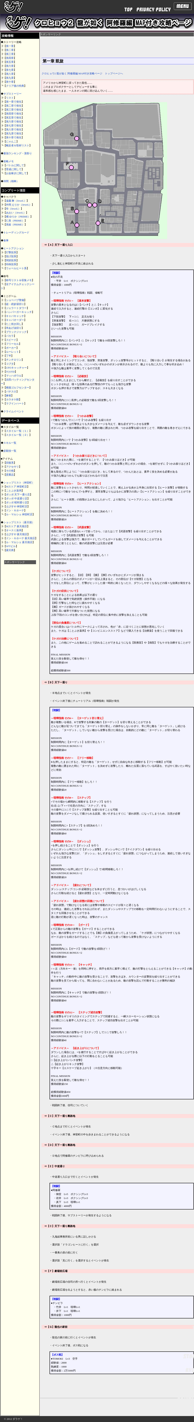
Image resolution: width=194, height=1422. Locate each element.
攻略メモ (8, 161)
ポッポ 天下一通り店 (18, 494)
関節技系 (11, 260)
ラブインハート (15, 403)
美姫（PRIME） (15, 224)
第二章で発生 (13, 105)
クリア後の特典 (15, 85)
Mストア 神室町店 (16, 486)
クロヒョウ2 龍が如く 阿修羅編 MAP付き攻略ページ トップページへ (82, 73)
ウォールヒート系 (16, 268)
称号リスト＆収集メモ (19, 280)
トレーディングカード (16, 232)
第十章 (10, 81)
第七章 (10, 69)
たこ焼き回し (13, 323)
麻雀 (8, 395)
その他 (10, 470)
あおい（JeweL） (16, 212)
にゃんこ (11, 141)
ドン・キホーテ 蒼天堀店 (20, 538)
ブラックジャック (16, 331)
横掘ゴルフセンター (17, 387)
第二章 (10, 50)
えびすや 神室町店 (16, 506)
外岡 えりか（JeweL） (19, 204)
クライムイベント (13, 411)
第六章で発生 (13, 121)
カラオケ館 (12, 399)
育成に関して (13, 169)
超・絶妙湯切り (15, 304)
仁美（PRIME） (15, 220)
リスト (10, 97)
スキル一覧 (9, 442)
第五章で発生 (13, 117)
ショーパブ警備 (15, 300)
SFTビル (11, 546)
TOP (128, 10)
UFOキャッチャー (16, 367)
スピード (11, 339)
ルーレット (12, 351)
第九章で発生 (13, 133)
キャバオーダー (15, 319)
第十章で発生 (13, 137)
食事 (6, 240)
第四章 (10, 57)
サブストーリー (12, 93)
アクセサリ (12, 466)
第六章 (10, 65)
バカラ (10, 335)
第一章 (10, 46)
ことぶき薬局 (13, 490)
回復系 (10, 462)
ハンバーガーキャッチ (19, 312)
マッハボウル (13, 375)
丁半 (8, 355)
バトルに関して (15, 165)
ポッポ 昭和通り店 (16, 502)
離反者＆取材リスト (17, 145)
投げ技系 (11, 256)
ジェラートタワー (16, 308)
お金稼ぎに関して (16, 173)
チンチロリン (13, 359)
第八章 (10, 73)
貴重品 (10, 474)
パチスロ (11, 391)
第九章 (10, 77)
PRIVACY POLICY (153, 10)
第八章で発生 (13, 129)
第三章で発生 (13, 109)
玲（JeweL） (13, 208)
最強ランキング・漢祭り (17, 153)
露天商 (10, 550)
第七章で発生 (13, 125)
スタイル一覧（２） (17, 434)
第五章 (10, 61)
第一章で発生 (13, 101)
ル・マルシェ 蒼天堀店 (19, 542)
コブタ (10, 363)
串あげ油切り (13, 327)
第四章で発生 (13, 113)
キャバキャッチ (15, 315)
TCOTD (10, 371)
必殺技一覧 (9, 450)
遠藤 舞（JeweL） (16, 200)
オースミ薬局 (13, 530)
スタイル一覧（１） (17, 430)
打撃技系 (11, 252)
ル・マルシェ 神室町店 (19, 514)
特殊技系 (11, 264)
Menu (182, 6)
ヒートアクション (13, 248)
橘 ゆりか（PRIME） (18, 216)
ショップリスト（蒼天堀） (18, 522)
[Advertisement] (20, 623)
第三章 (10, 53)
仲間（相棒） (11, 181)
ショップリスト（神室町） (18, 482)
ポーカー (11, 347)
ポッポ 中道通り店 (16, 498)
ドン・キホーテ (15, 510)
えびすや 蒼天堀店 (16, 534)
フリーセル (12, 343)
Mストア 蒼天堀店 (16, 526)
